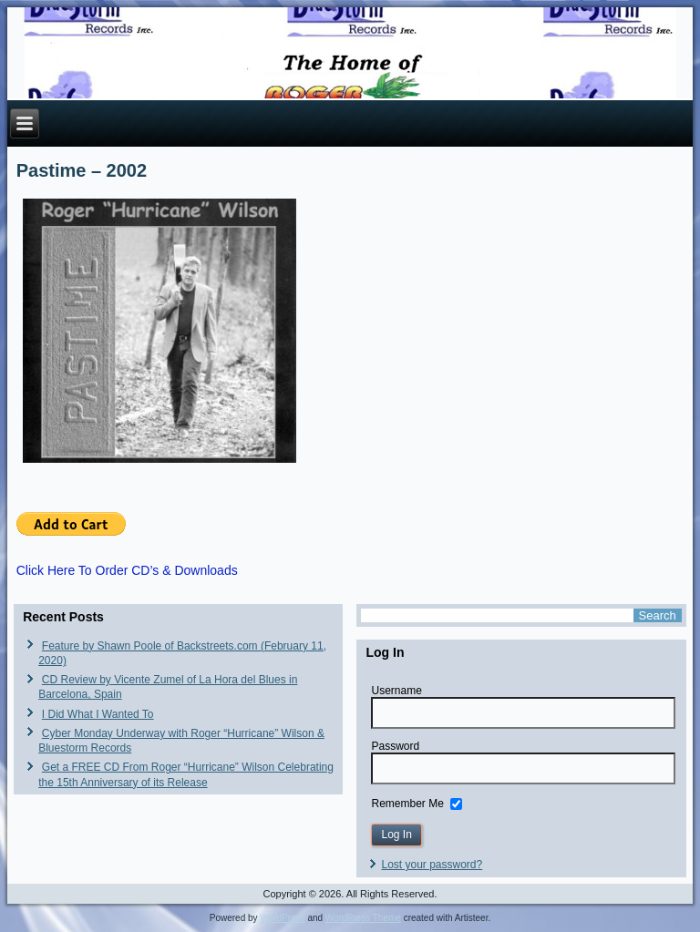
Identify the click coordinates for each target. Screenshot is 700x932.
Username (396, 690)
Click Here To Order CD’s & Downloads (127, 570)
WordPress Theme (363, 918)
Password (395, 746)
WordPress (282, 918)
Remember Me (407, 803)
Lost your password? (431, 864)
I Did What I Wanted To (98, 714)
